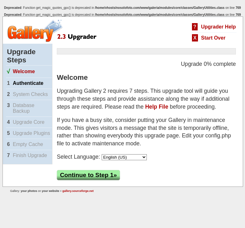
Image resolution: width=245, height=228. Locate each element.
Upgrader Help (218, 26)
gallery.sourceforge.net (78, 191)
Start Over (213, 38)
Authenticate (28, 83)
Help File (156, 107)
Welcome (24, 71)
